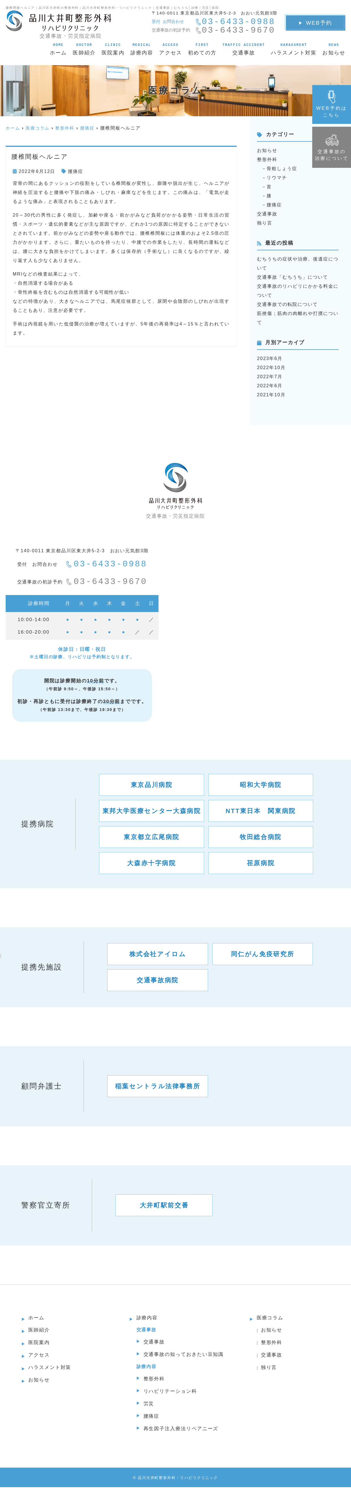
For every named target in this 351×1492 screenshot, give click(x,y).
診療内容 (141, 49)
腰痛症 (75, 171)
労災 (149, 1407)
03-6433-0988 (106, 564)
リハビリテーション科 (172, 1394)
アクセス (170, 49)
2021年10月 (271, 394)
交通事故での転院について (287, 304)
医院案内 (113, 49)
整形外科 (267, 159)
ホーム (58, 49)
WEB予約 (315, 23)
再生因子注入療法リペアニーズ (183, 1433)
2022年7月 (269, 376)
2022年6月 (269, 385)
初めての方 (202, 49)
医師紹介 (84, 49)
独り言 (264, 223)
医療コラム (271, 1318)
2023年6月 (269, 358)
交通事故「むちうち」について (292, 277)
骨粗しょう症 (282, 168)
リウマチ (277, 177)
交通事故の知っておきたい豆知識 (186, 1356)
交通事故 (243, 49)
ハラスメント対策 (293, 49)
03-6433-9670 (106, 582)
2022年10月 (271, 367)
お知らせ (333, 49)
